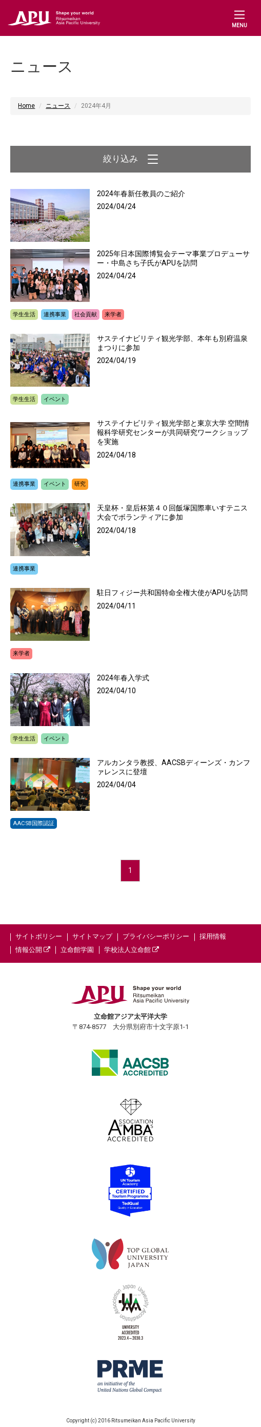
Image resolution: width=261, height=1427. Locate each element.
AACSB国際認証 (33, 823)
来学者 (113, 314)
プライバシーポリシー (156, 936)
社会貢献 (85, 314)
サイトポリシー (38, 936)
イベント (55, 399)
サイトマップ (92, 936)
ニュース (58, 105)
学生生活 (24, 314)
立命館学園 (77, 950)
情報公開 (32, 950)
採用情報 (212, 936)
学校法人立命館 (131, 950)
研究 (80, 484)
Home (26, 105)
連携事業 (55, 314)
